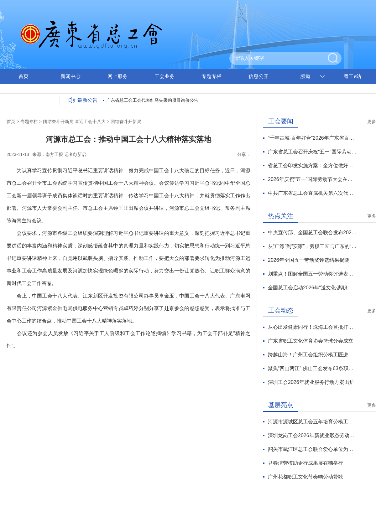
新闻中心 (70, 76)
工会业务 (164, 76)
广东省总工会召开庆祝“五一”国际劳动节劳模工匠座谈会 (312, 151)
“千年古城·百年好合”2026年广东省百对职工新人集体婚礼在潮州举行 (312, 138)
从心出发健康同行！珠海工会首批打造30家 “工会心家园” (312, 327)
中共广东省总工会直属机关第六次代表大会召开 (312, 193)
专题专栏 (211, 76)
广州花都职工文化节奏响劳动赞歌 (305, 476)
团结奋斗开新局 (126, 121)
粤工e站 (352, 76)
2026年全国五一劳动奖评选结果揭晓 (308, 260)
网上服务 (117, 76)
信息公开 (258, 76)
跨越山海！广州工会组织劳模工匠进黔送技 (312, 354)
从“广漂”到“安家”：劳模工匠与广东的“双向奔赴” (312, 246)
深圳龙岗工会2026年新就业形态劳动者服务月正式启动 (312, 435)
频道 (305, 76)
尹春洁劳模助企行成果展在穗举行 (305, 463)
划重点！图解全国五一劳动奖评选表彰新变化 (312, 274)
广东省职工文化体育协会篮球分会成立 (310, 341)
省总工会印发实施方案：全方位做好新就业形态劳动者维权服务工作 (312, 165)
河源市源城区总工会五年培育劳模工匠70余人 (312, 421)
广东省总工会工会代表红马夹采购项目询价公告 (152, 100)
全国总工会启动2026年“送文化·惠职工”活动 (312, 287)
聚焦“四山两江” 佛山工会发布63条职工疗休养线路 (312, 368)
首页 (23, 76)
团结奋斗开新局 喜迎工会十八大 (74, 121)
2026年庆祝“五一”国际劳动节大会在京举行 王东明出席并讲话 (312, 179)
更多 (371, 121)
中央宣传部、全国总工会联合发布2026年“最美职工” (312, 232)
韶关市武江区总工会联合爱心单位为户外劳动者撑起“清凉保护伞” (312, 449)
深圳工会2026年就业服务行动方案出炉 (311, 382)
